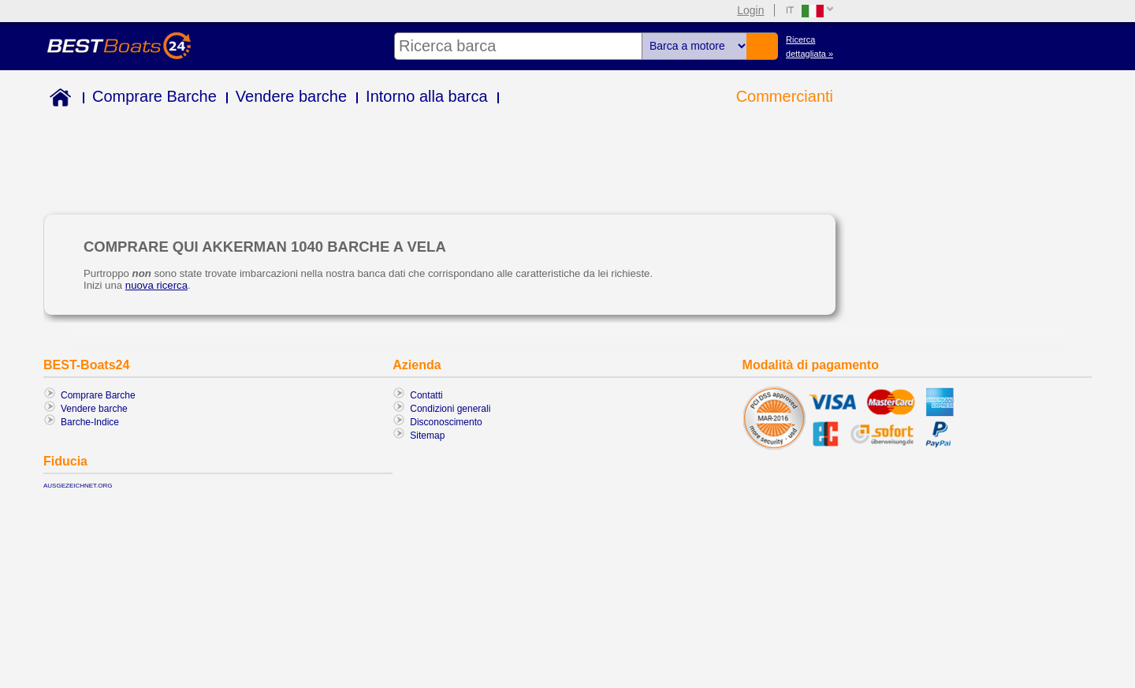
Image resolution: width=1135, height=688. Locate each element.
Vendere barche (291, 96)
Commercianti (784, 96)
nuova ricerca (156, 285)
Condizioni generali (450, 408)
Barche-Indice (90, 422)
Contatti (426, 395)
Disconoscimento (446, 422)
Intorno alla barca (427, 96)
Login (750, 10)
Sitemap (427, 435)
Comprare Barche (154, 96)
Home (57, 99)
